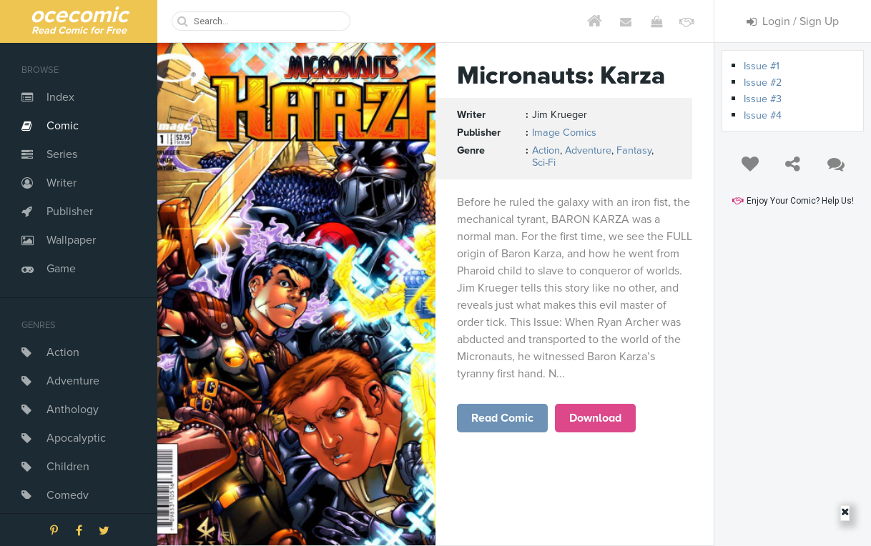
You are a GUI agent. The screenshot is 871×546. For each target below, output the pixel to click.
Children (67, 467)
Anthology (72, 409)
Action (62, 352)
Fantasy (633, 150)
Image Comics (564, 132)
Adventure (72, 381)
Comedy (67, 495)
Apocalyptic (76, 438)
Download (595, 418)
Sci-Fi (544, 163)
